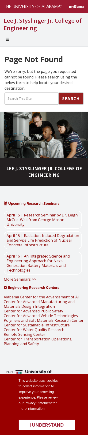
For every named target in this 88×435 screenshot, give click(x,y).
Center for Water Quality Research (34, 329)
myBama (76, 6)
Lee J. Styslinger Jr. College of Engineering (43, 24)
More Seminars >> (20, 279)
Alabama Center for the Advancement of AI (41, 297)
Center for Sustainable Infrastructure (37, 325)
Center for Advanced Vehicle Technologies (41, 315)
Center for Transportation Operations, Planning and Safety (38, 341)
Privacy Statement (38, 403)
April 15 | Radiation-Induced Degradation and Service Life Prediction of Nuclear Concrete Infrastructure (43, 240)
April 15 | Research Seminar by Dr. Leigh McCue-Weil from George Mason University (42, 219)
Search (71, 98)
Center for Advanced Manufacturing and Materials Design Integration (39, 304)
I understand (47, 424)
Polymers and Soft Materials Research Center (44, 320)
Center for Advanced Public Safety (33, 311)
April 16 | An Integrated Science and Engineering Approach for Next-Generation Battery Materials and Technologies (38, 263)
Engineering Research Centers (31, 287)
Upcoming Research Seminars (32, 203)
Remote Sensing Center (24, 334)
